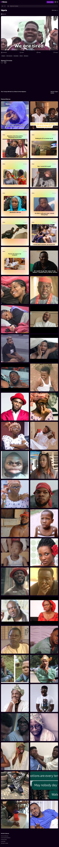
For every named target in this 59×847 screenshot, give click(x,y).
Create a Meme (50, 2)
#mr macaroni (9, 55)
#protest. (26, 55)
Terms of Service (4, 836)
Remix (22, 52)
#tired (21, 55)
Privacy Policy (4, 839)
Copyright (3, 841)
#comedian (16, 55)
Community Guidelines (5, 837)
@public (4, 14)
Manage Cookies (4, 843)
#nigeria (3, 55)
